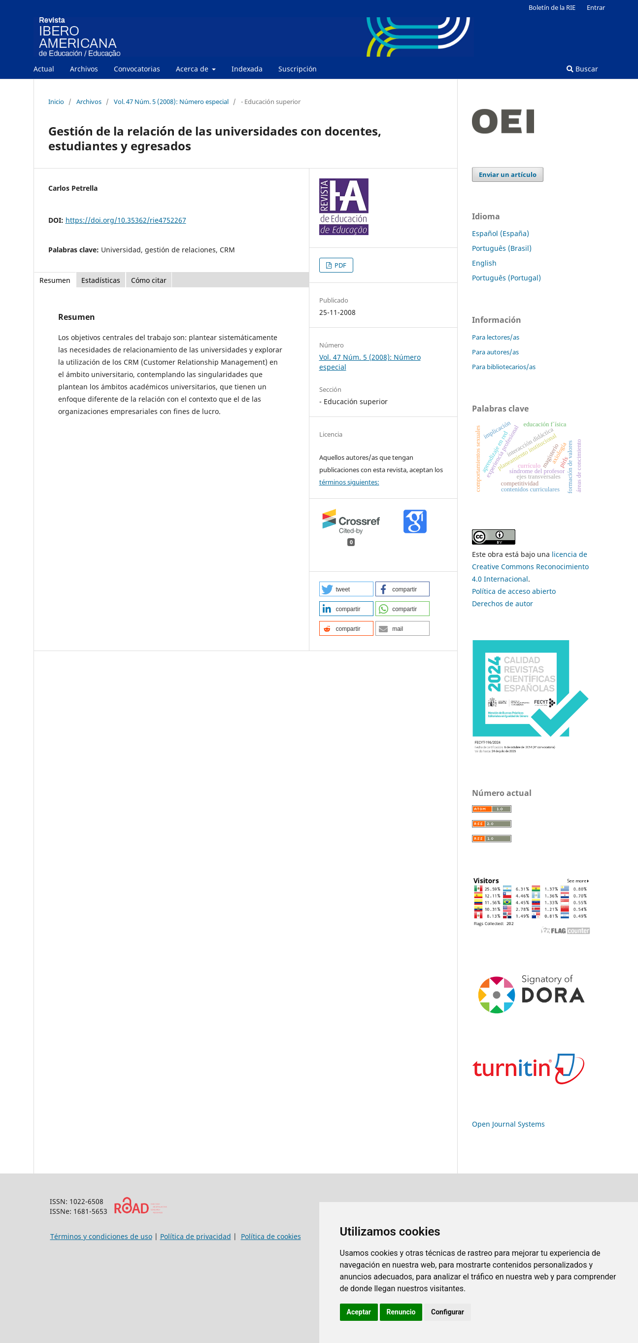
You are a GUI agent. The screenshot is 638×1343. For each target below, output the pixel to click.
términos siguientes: (349, 482)
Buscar (582, 68)
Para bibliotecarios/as (504, 366)
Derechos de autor (502, 603)
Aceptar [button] (359, 1312)
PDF (339, 265)
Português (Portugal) (506, 277)
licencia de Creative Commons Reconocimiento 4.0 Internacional (530, 567)
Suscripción (297, 68)
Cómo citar (149, 280)
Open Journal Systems (508, 1124)
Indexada (247, 68)
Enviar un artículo (508, 174)
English (484, 263)
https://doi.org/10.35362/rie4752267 (126, 220)
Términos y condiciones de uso (101, 1236)
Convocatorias (137, 68)
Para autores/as (495, 351)
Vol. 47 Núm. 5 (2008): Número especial (171, 101)
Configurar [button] (447, 1312)
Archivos (84, 68)
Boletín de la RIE (552, 7)
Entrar (596, 7)
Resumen (54, 280)
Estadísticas (100, 280)
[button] (346, 589)
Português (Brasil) (502, 248)
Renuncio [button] (401, 1312)
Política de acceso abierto (514, 591)
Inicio (56, 101)
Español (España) (500, 233)
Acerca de (193, 68)
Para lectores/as (495, 337)
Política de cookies (271, 1236)
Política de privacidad (195, 1236)
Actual (44, 68)
